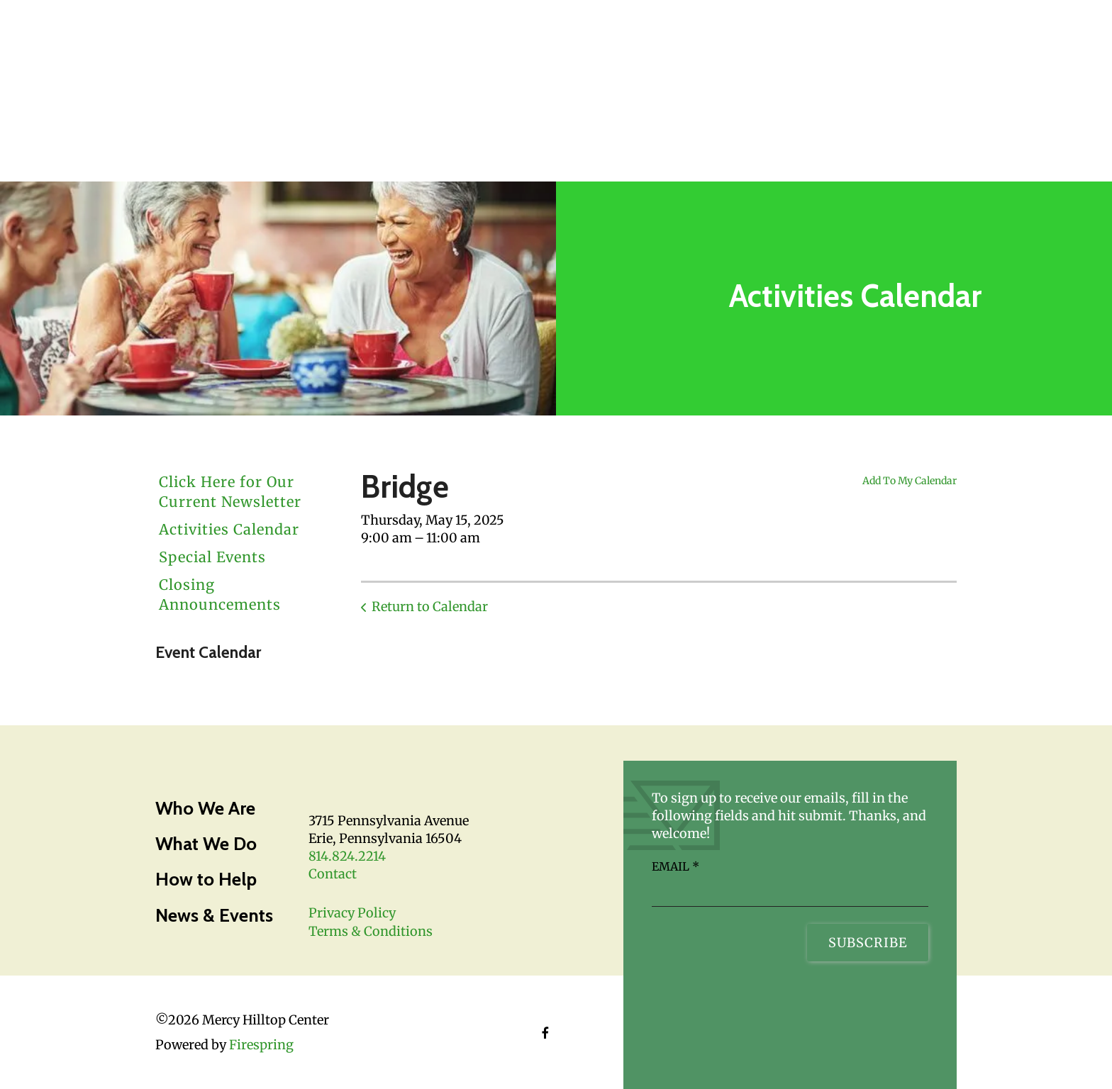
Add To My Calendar (909, 480)
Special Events (212, 557)
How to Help (206, 879)
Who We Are (205, 808)
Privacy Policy (352, 913)
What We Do (206, 843)
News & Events (214, 915)
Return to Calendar (430, 606)
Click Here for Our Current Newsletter (230, 491)
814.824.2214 (347, 856)
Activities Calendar (229, 529)
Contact (332, 874)
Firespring (261, 1045)
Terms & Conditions (370, 931)
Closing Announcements (220, 594)
